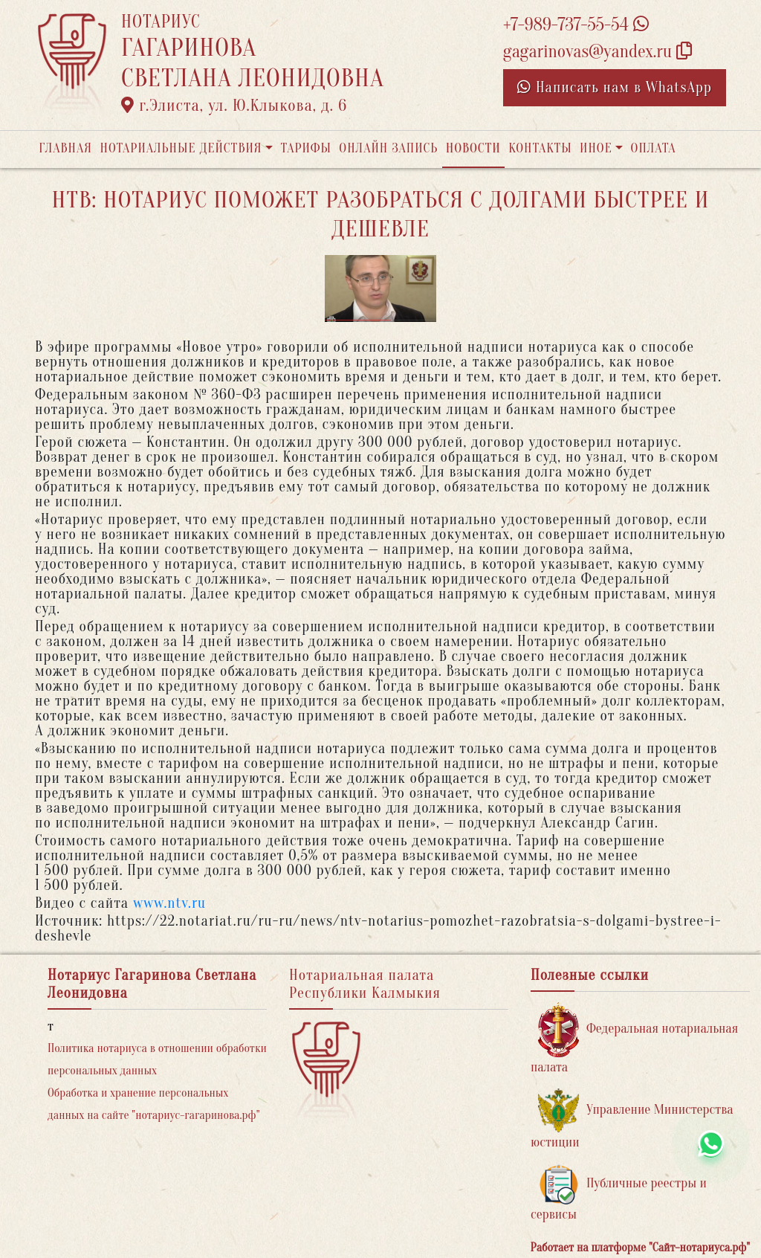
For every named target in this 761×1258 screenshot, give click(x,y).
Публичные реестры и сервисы (619, 1193)
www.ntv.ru (169, 903)
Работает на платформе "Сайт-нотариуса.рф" (640, 1247)
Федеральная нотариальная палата (634, 1038)
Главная (65, 148)
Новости (473, 148)
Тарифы (306, 148)
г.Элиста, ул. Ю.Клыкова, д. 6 (234, 105)
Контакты (539, 148)
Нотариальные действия (181, 148)
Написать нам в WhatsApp (614, 87)
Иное (596, 148)
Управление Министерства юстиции (632, 1119)
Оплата (653, 148)
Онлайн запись (388, 148)
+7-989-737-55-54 (576, 25)
